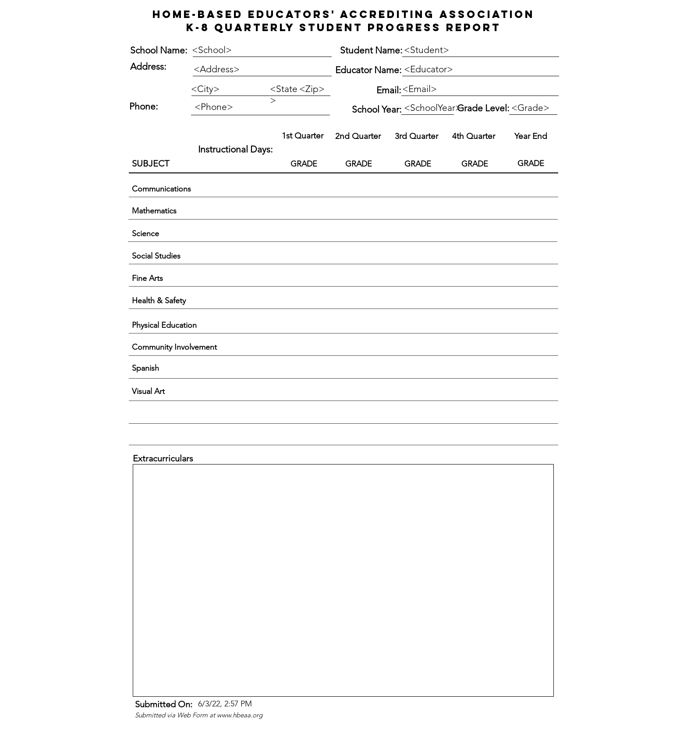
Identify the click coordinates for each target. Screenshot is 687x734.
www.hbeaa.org (239, 715)
